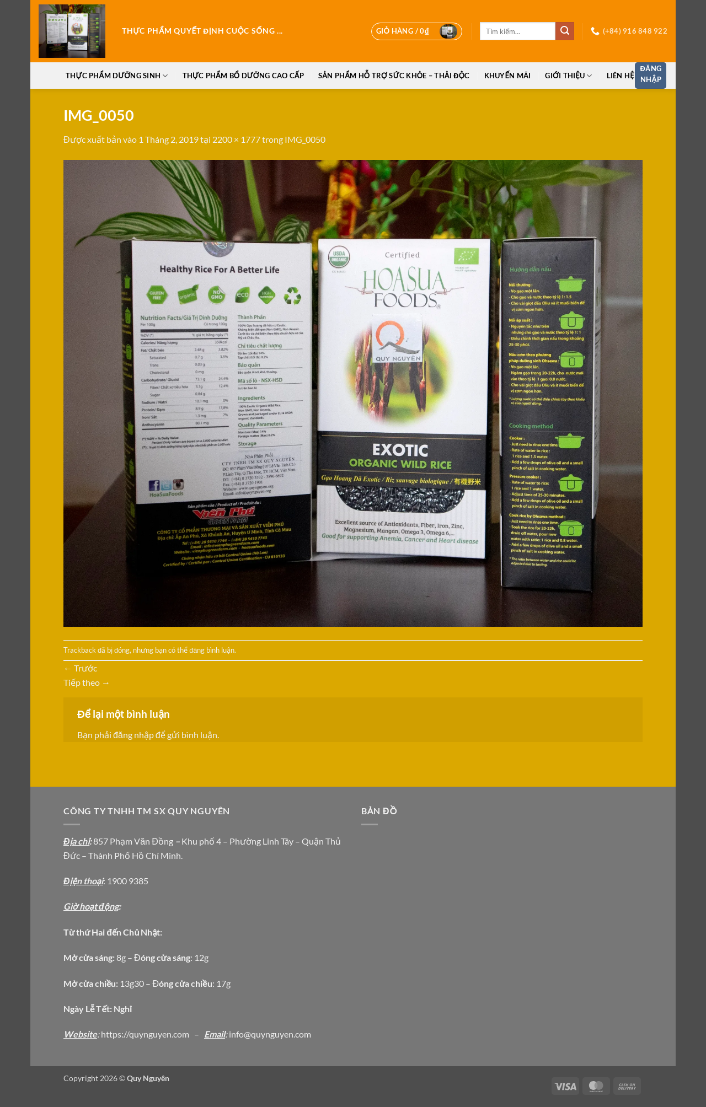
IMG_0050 (305, 139)
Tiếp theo (86, 682)
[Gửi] (564, 31)
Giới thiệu (568, 76)
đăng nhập (133, 734)
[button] (416, 31)
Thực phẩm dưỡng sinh (117, 76)
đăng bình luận (211, 650)
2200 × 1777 (236, 139)
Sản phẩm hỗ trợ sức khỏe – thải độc (394, 75)
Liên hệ (620, 75)
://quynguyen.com (155, 1034)
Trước (80, 668)
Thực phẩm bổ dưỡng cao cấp (243, 75)
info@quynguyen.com (270, 1034)
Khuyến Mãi (507, 75)
